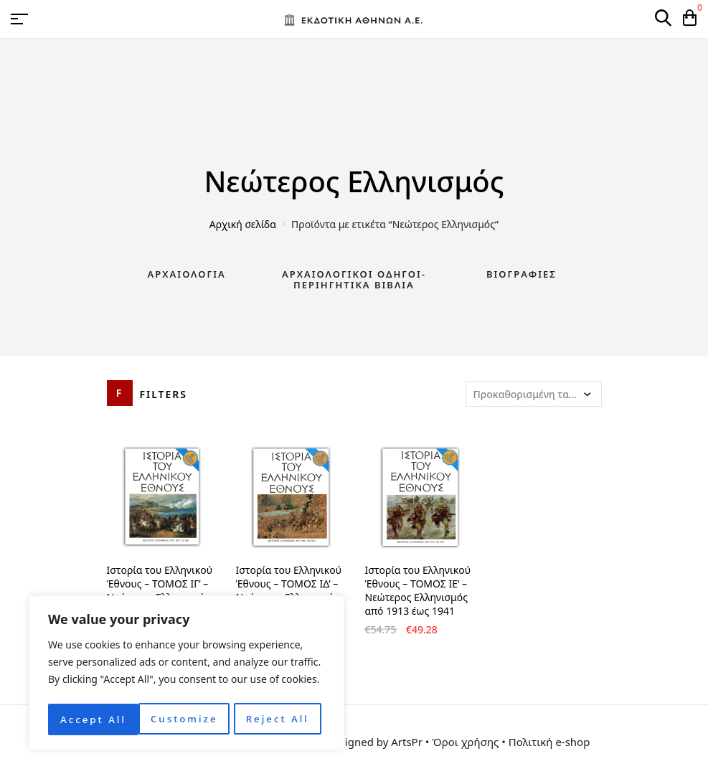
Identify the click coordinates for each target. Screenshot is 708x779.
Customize (93, 719)
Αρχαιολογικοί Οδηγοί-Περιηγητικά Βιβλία (354, 280)
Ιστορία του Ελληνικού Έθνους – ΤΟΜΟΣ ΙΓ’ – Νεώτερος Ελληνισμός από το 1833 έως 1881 (160, 590)
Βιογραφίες (521, 274)
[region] (186, 675)
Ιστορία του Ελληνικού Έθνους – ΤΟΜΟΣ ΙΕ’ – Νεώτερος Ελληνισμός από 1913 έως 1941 (418, 590)
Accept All (280, 719)
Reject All (187, 719)
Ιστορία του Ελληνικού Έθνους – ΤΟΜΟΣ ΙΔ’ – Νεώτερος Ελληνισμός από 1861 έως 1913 (289, 590)
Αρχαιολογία (187, 274)
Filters (164, 394)
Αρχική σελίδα (242, 224)
